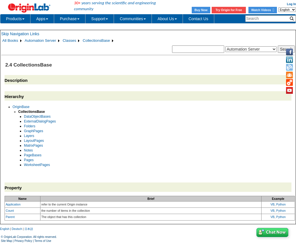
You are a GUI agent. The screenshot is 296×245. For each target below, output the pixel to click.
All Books (10, 40)
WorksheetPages (37, 165)
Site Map (6, 240)
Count (10, 210)
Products (15, 18)
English (4, 229)
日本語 (29, 229)
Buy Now (201, 10)
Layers (29, 136)
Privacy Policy (23, 240)
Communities (133, 18)
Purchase (69, 18)
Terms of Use (42, 240)
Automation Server (40, 40)
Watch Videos (262, 10)
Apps (42, 18)
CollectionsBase (96, 40)
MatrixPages (33, 146)
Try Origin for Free (229, 10)
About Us (167, 18)
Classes (69, 40)
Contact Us (198, 18)
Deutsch (17, 229)
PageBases (32, 155)
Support (99, 18)
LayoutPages (34, 141)
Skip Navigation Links (20, 34)
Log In (291, 4)
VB (272, 204)
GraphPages (33, 131)
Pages (29, 160)
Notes (28, 150)
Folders (29, 126)
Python (281, 204)
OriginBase (21, 107)
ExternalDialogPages (40, 121)
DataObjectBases (37, 117)
